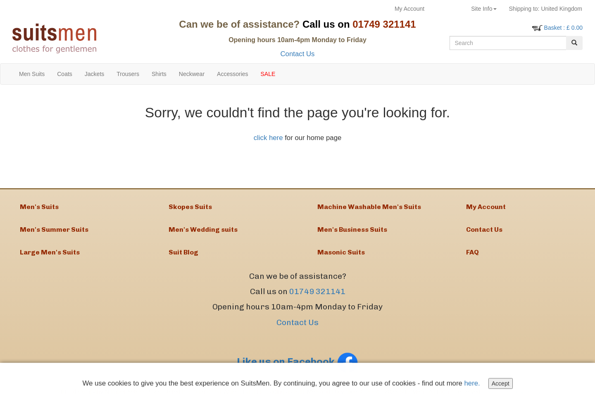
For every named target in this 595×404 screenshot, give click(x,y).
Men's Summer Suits (54, 229)
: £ (563, 27)
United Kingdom (545, 8)
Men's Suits (39, 207)
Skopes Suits (190, 207)
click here (268, 138)
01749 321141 (317, 291)
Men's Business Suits (352, 229)
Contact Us (297, 54)
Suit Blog (183, 252)
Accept (500, 384)
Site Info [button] (483, 8)
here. (472, 384)
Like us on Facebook (297, 362)
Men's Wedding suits (203, 229)
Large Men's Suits (50, 252)
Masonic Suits (341, 252)
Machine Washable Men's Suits (369, 207)
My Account (409, 8)
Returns (448, 8)
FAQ (472, 252)
